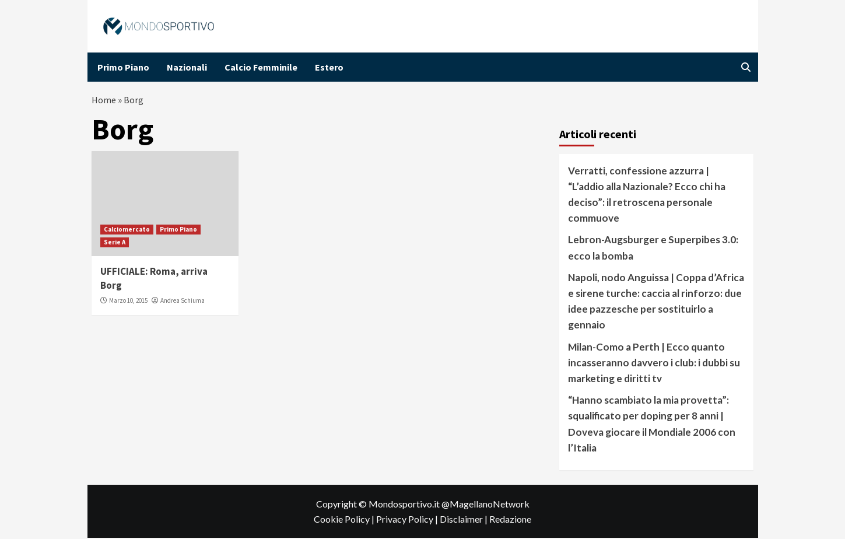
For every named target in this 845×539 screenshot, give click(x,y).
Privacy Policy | (408, 519)
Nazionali (187, 67)
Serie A (114, 243)
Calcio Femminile (261, 67)
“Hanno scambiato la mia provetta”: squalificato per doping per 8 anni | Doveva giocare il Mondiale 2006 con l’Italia (651, 425)
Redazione (510, 519)
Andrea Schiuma (182, 302)
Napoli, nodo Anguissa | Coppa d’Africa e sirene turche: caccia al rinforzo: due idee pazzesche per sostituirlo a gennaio (656, 302)
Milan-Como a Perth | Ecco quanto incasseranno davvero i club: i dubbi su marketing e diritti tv (654, 363)
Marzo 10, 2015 (128, 302)
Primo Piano (123, 67)
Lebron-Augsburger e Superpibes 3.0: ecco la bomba (653, 248)
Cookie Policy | (345, 519)
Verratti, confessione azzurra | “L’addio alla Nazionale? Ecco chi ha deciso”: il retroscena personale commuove (646, 195)
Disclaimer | (464, 519)
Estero (329, 67)
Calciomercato (127, 230)
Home (104, 100)
